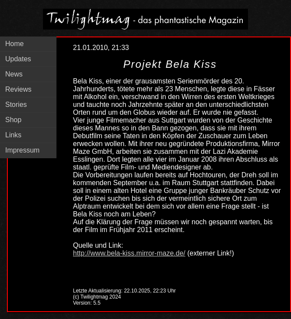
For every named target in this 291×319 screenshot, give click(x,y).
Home (14, 43)
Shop (13, 119)
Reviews (18, 89)
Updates (18, 59)
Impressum (22, 150)
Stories (16, 104)
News (14, 74)
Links (13, 135)
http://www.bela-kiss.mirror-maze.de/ (129, 253)
